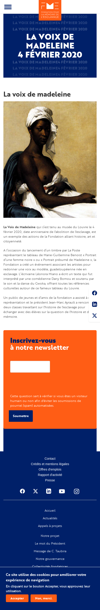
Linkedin (94, 305)
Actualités (50, 518)
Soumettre (21, 415)
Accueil (50, 510)
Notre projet (50, 535)
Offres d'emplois (50, 469)
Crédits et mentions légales (50, 464)
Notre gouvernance (50, 558)
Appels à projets (50, 525)
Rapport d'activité (50, 474)
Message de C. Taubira (50, 551)
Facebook (94, 293)
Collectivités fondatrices (50, 566)
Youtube (62, 491)
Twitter (94, 316)
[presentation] (44, 385)
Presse (50, 480)
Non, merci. (43, 598)
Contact (50, 458)
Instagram (77, 491)
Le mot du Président (50, 543)
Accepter (17, 598)
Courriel (16, 357)
